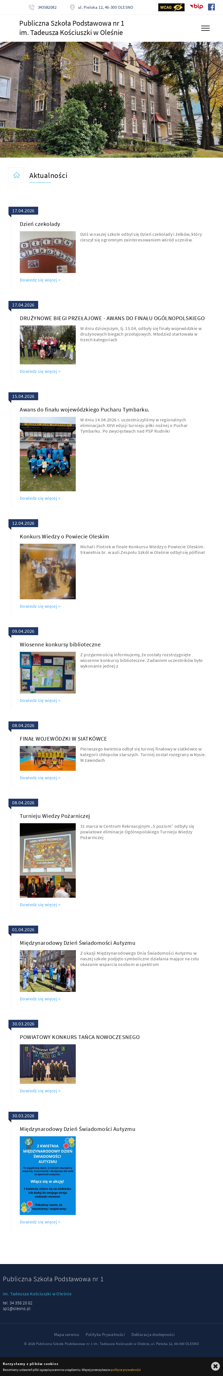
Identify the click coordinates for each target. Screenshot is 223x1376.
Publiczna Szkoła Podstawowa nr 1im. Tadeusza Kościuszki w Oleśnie (71, 27)
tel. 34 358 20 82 (18, 1302)
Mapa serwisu (66, 1334)
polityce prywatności (125, 1370)
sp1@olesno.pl (17, 1308)
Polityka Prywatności (105, 1334)
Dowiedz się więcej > (40, 280)
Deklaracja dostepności (153, 1334)
